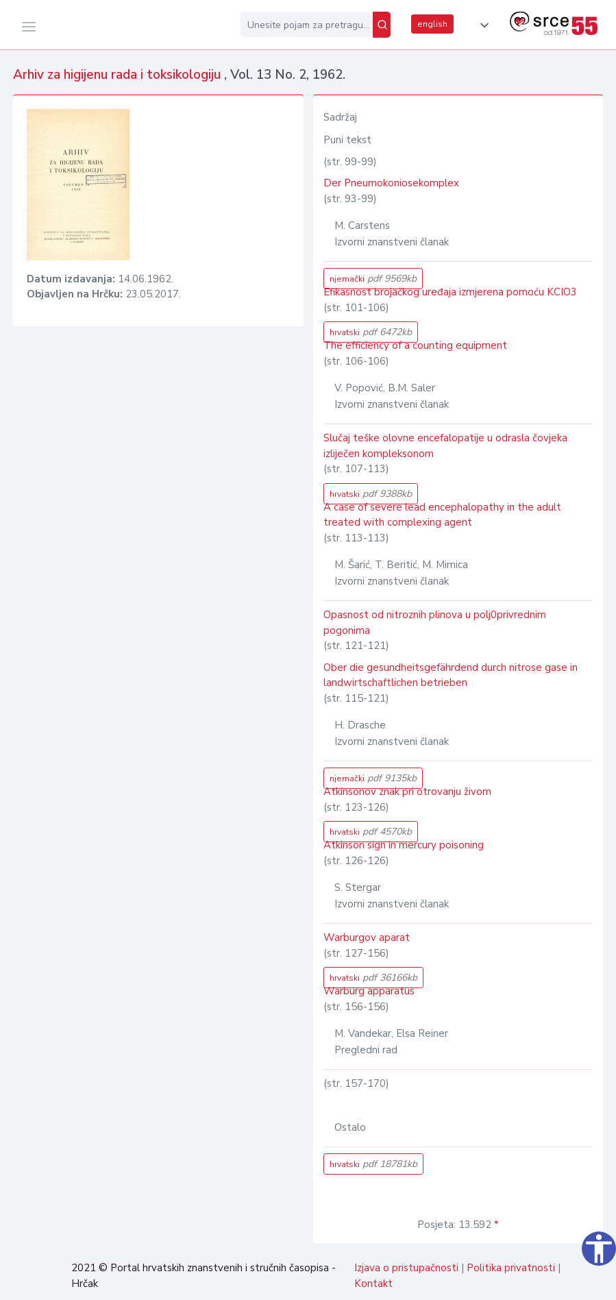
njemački (373, 278)
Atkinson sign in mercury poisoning (403, 845)
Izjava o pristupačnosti (406, 1268)
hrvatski (371, 332)
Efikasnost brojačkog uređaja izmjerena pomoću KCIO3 (450, 292)
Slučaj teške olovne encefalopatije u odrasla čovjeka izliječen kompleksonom (445, 446)
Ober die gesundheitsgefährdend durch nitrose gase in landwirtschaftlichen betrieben (450, 675)
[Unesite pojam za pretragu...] (306, 25)
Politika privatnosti (511, 1268)
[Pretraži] (382, 25)
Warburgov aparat (366, 937)
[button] (482, 25)
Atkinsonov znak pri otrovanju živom (407, 791)
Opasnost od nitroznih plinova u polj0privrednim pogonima (434, 622)
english (432, 24)
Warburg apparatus (369, 991)
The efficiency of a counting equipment (415, 345)
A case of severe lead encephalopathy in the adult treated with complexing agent (442, 515)
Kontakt (373, 1283)
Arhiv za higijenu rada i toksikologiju (118, 75)
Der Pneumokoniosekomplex (391, 183)
